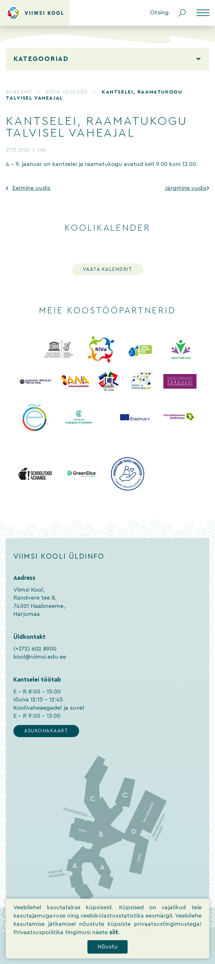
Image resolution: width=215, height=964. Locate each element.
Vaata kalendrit (107, 269)
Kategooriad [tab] (41, 59)
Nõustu (108, 956)
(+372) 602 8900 (34, 649)
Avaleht (19, 91)
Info (42, 150)
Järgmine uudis (185, 188)
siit (113, 942)
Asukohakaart (46, 731)
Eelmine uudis (31, 188)
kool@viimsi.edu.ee (39, 657)
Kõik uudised (67, 91)
